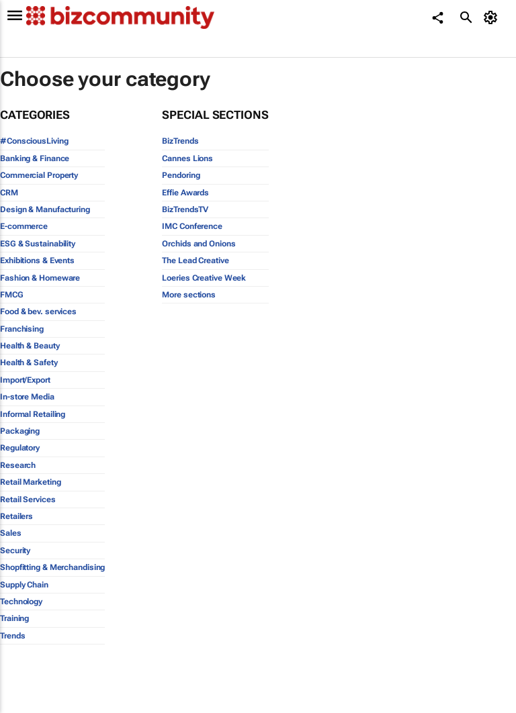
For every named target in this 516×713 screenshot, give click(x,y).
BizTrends (180, 141)
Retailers (16, 516)
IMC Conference (192, 226)
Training (14, 618)
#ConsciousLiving (34, 141)
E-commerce (24, 226)
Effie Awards (185, 192)
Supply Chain (24, 584)
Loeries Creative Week (204, 278)
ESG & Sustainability (37, 243)
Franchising (22, 329)
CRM (9, 192)
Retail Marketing (30, 482)
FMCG (12, 294)
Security (15, 550)
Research (18, 465)
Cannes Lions (187, 158)
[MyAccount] (492, 17)
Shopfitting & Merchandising (52, 567)
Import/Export (25, 380)
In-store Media (27, 396)
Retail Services (28, 499)
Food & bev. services (38, 311)
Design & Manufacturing (45, 209)
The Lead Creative (195, 260)
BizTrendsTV (185, 209)
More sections (189, 294)
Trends (12, 635)
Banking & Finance (34, 158)
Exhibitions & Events (37, 260)
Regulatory (20, 448)
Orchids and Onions (198, 243)
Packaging (20, 431)
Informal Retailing (32, 414)
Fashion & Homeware (40, 278)
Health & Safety (29, 362)
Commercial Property (39, 175)
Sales (11, 533)
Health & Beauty (30, 345)
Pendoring (181, 175)
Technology (21, 601)
